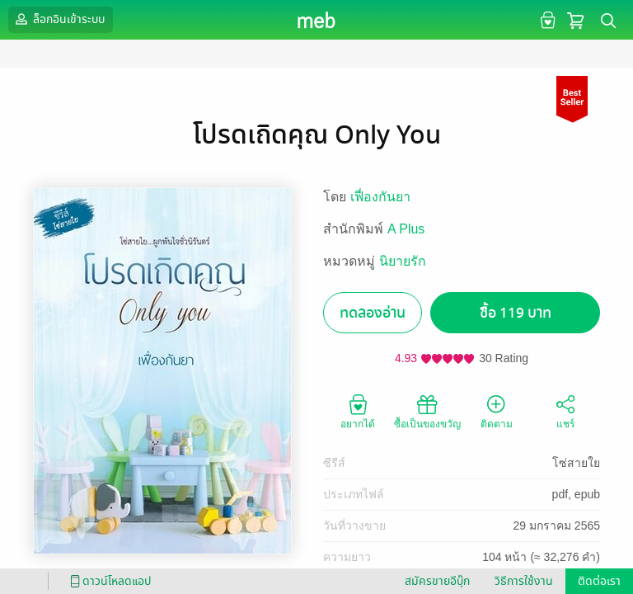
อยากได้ (357, 411)
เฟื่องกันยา (380, 197)
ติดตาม (497, 411)
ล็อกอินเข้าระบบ (58, 19)
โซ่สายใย (576, 462)
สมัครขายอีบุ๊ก (437, 581)
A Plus (405, 229)
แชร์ (565, 411)
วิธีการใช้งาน (524, 581)
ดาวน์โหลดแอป (108, 581)
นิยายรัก (402, 261)
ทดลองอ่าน (373, 313)
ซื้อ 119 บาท (515, 313)
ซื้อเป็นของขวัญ (427, 411)
